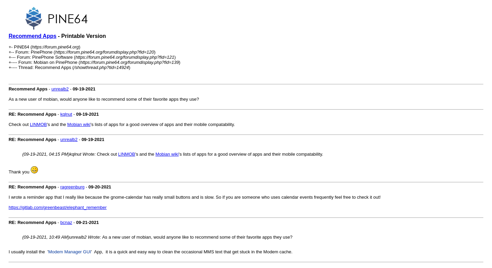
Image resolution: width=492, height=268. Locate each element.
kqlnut (66, 114)
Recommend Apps (32, 36)
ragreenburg (72, 186)
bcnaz (66, 222)
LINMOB (38, 124)
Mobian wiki (79, 124)
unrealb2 (60, 88)
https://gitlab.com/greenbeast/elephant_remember (58, 207)
